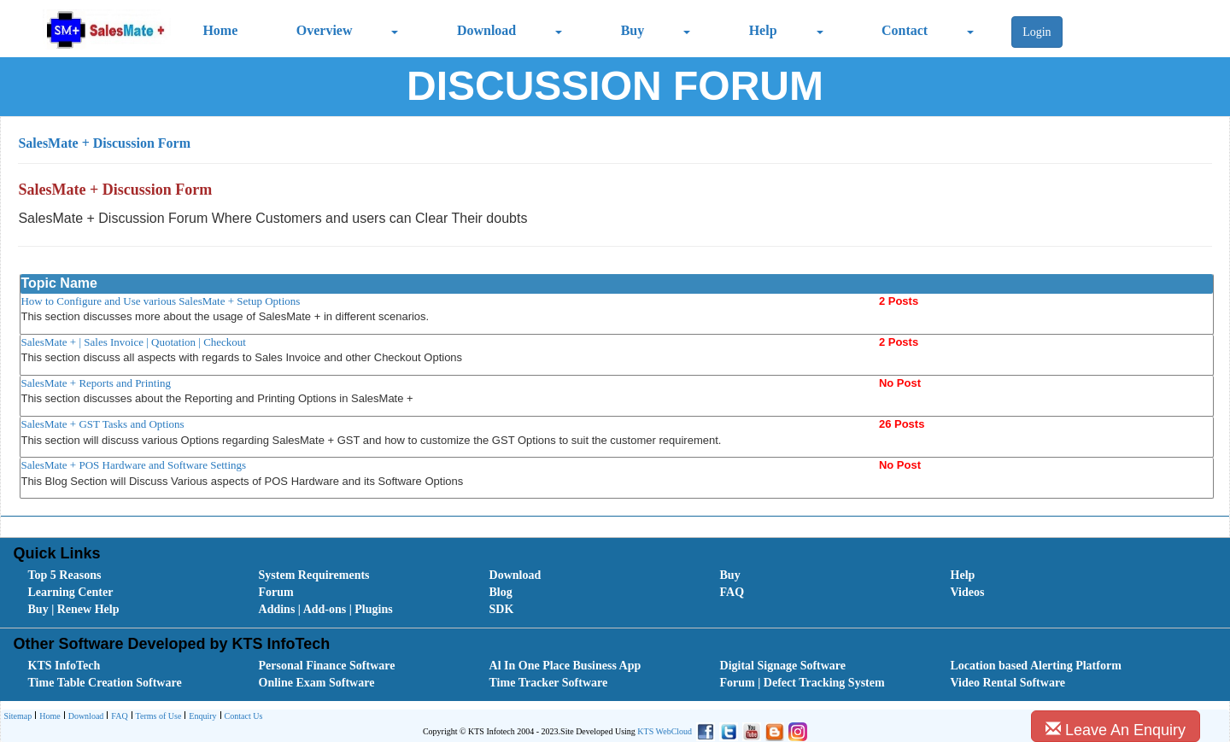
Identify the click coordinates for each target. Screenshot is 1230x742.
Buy (633, 30)
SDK (501, 609)
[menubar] (618, 592)
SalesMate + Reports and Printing (95, 383)
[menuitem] (124, 575)
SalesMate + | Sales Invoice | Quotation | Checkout (133, 342)
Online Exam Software (317, 682)
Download (486, 30)
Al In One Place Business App (565, 665)
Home (219, 30)
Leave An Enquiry (1116, 730)
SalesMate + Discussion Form (104, 143)
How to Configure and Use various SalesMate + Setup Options (160, 301)
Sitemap (17, 716)
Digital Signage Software (783, 665)
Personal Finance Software (327, 665)
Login (1036, 32)
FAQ (732, 592)
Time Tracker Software (548, 682)
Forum (276, 592)
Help (763, 30)
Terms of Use (157, 716)
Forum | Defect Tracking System (802, 682)
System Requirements (314, 575)
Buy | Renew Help (74, 609)
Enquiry (200, 716)
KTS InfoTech (64, 665)
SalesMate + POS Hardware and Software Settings (133, 465)
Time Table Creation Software (105, 682)
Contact (905, 30)
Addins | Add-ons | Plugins (326, 609)
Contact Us (241, 716)
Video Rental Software (1008, 682)
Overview (324, 30)
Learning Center (71, 592)
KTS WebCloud (664, 731)
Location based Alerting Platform (1036, 665)
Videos (968, 592)
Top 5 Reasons (65, 575)
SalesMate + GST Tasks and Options (102, 424)
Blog (500, 592)
